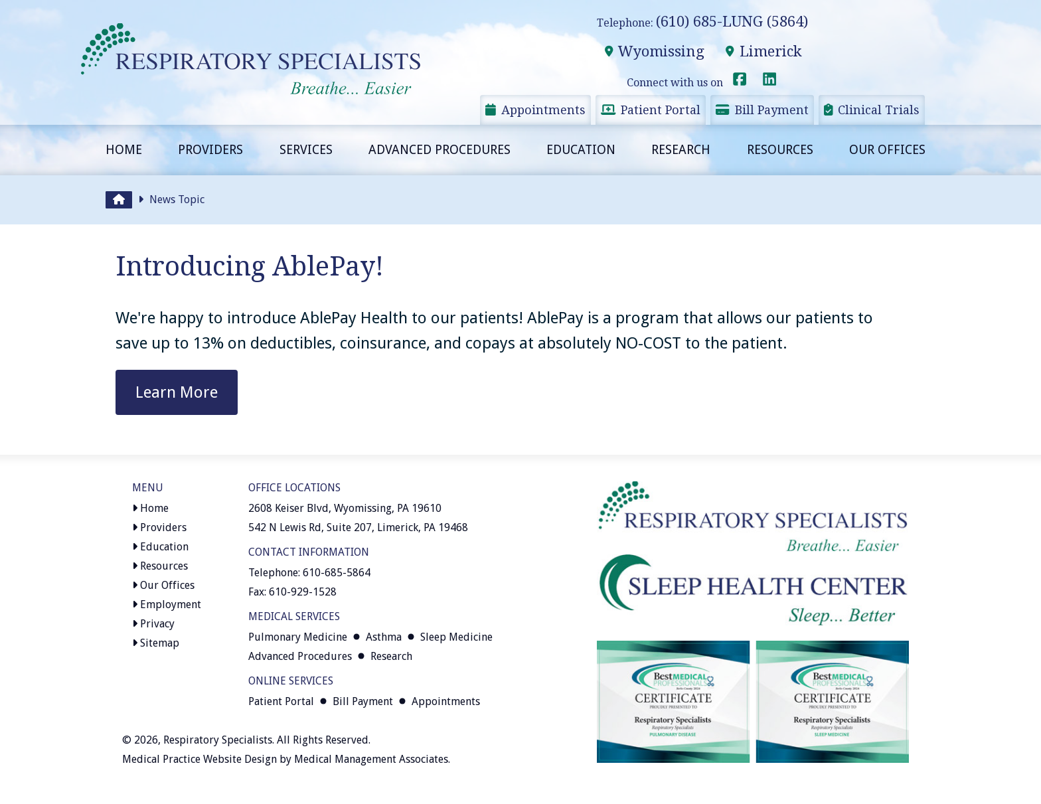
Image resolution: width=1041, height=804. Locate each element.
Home (124, 149)
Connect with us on (687, 82)
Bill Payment (762, 110)
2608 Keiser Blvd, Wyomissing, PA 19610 (344, 508)
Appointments (535, 110)
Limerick (763, 51)
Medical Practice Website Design (199, 759)
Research (680, 149)
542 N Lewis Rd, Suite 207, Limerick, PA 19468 (358, 527)
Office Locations (294, 487)
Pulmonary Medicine (297, 637)
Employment (166, 604)
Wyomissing (654, 51)
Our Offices (887, 149)
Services (306, 149)
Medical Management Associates (371, 759)
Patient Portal (651, 110)
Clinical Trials (872, 110)
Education (580, 149)
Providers (210, 149)
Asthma (384, 637)
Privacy (153, 623)
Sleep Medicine (456, 637)
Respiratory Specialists (217, 740)
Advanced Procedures (439, 149)
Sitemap (155, 643)
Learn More (176, 392)
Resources (780, 149)
